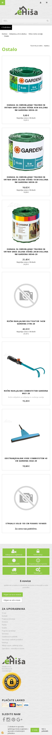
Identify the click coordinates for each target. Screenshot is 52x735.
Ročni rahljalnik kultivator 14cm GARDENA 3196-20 (26, 322)
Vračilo (4, 628)
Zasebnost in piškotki (9, 637)
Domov (4, 34)
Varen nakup (38, 555)
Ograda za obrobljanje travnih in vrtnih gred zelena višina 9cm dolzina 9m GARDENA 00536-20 (26, 107)
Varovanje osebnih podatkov (12, 640)
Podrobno (6, 27)
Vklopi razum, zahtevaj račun (12, 645)
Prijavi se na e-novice (12, 594)
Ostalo (6, 36)
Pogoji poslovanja (8, 619)
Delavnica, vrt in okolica (17, 34)
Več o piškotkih (45, 730)
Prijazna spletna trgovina (38, 564)
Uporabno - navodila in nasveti (13, 648)
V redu (34, 730)
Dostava (14, 573)
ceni (41, 46)
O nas (4, 613)
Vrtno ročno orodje (36, 34)
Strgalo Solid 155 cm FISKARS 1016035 (26, 523)
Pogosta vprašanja (8, 631)
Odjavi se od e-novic (12, 600)
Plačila (4, 625)
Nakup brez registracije (13, 555)
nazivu (47, 46)
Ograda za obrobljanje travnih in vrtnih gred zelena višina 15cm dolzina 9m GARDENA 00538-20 (26, 179)
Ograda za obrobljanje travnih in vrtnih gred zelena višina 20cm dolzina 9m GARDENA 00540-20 (26, 251)
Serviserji (5, 634)
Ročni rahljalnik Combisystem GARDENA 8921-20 (26, 392)
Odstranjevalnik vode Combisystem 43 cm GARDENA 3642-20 (26, 459)
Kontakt (4, 616)
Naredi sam (38, 573)
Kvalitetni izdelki (14, 564)
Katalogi (5, 642)
